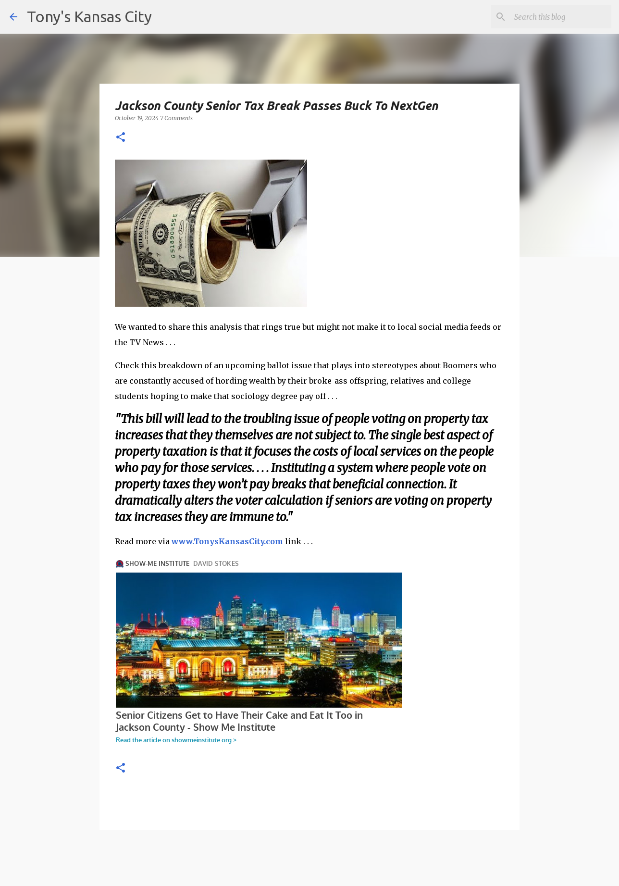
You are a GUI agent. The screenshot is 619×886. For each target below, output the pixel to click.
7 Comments (176, 118)
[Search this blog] (560, 16)
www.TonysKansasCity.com (227, 541)
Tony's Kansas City (89, 16)
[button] (120, 137)
